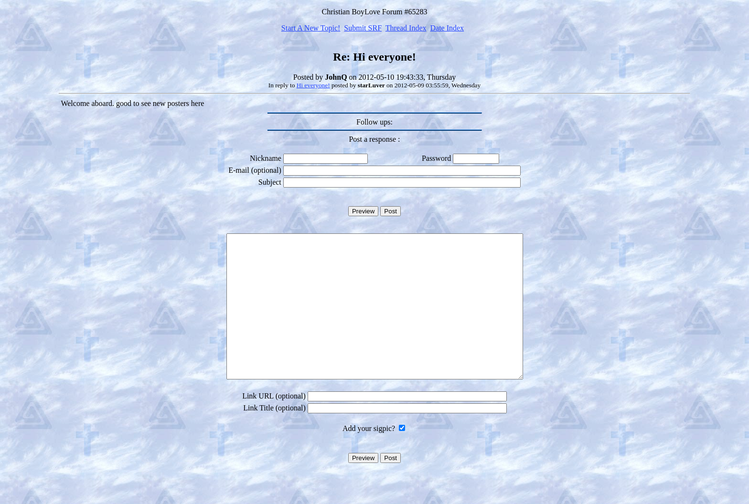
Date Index (447, 28)
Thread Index (406, 28)
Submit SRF (363, 28)
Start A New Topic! (310, 28)
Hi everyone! (313, 85)
